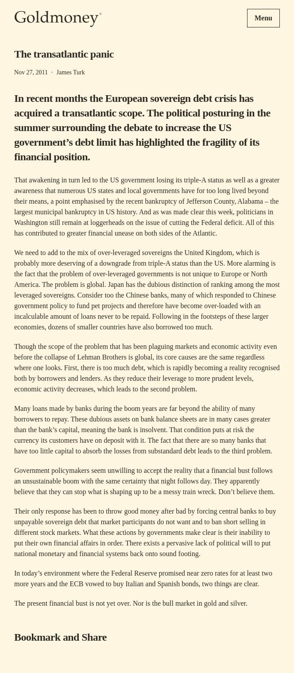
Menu (263, 18)
